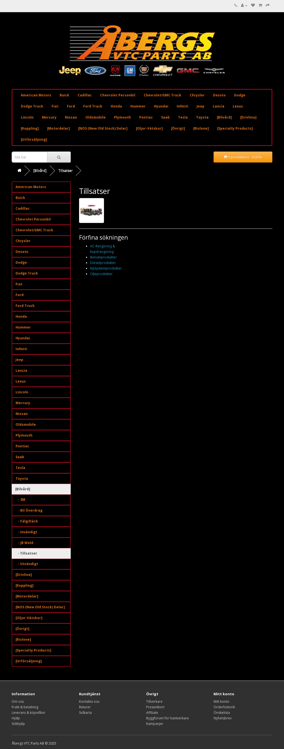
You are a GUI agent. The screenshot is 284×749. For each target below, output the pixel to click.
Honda (116, 106)
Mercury (49, 117)
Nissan (71, 117)
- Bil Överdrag (29, 510)
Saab (165, 117)
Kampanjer (154, 723)
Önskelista (222, 712)
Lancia (218, 106)
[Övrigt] (178, 128)
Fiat (55, 106)
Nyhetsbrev (223, 718)
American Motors (36, 95)
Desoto (219, 95)
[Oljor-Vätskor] (149, 128)
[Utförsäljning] (34, 139)
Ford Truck (92, 106)
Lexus (238, 106)
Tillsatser (66, 170)
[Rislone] (201, 128)
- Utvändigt (27, 563)
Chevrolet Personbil (117, 95)
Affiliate (152, 712)
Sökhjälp (18, 723)
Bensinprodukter (103, 257)
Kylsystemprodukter (106, 268)
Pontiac (146, 117)
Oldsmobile (95, 117)
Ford (71, 106)
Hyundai (161, 106)
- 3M (20, 499)
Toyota (202, 117)
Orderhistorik (224, 707)
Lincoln (27, 117)
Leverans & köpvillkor (28, 712)
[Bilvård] (224, 117)
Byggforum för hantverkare (167, 718)
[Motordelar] (58, 128)
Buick (64, 95)
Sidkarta (85, 712)
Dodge (239, 95)
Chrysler (197, 95)
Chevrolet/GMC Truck (162, 95)
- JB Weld (24, 542)
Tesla (183, 117)
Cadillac (85, 95)
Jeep (200, 106)
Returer (85, 707)
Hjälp (16, 718)
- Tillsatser (26, 553)
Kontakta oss (89, 701)
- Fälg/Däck (27, 521)
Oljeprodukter (101, 273)
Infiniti (182, 106)
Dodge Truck (32, 106)
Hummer (138, 106)
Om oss (18, 701)
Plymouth (122, 117)
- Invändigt (26, 532)
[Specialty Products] (235, 128)
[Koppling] (30, 128)
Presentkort (155, 707)
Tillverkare (154, 701)
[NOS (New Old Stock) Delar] (103, 128)
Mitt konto (221, 701)
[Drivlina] (248, 117)
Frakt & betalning (25, 707)
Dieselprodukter (103, 262)
